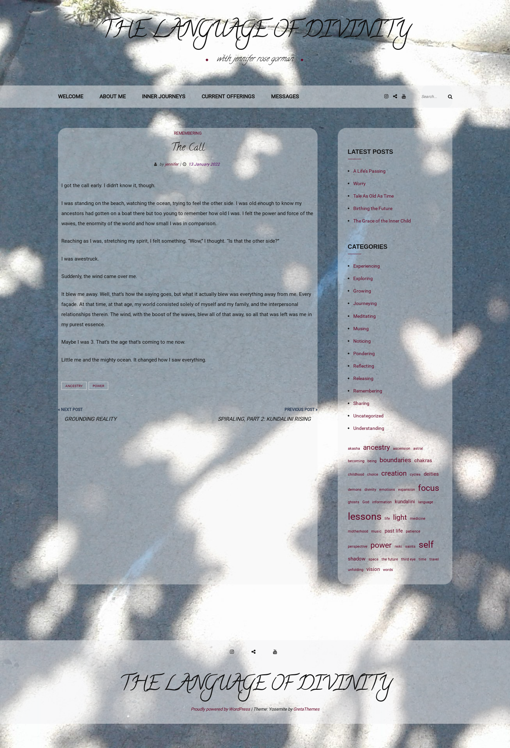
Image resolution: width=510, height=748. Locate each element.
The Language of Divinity (255, 44)
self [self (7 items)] (426, 569)
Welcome (70, 120)
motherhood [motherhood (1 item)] (358, 555)
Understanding (368, 452)
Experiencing (366, 290)
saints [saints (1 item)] (410, 571)
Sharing (361, 427)
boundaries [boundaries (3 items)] (395, 484)
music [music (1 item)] (376, 555)
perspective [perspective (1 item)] (357, 571)
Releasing (363, 402)
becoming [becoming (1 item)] (356, 485)
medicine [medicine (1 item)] (417, 543)
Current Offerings (228, 120)
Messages (285, 120)
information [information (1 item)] (382, 526)
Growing (362, 315)
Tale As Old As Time (373, 220)
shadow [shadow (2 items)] (356, 583)
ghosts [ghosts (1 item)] (353, 526)
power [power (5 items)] (381, 569)
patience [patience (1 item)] (413, 555)
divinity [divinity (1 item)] (370, 514)
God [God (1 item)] (365, 526)
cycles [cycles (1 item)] (415, 499)
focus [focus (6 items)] (428, 512)
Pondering (364, 377)
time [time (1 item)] (422, 583)
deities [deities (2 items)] (431, 498)
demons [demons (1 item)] (354, 514)
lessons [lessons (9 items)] (365, 540)
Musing (361, 352)
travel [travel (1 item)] (434, 583)
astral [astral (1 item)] (418, 473)
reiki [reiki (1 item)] (398, 571)
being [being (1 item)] (372, 485)
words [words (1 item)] (388, 594)
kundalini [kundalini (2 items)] (405, 526)
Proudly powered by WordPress (221, 733)
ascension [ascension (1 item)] (401, 473)
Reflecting (363, 390)
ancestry (74, 410)
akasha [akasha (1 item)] (354, 473)
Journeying (365, 327)
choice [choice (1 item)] (372, 499)
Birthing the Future (372, 232)
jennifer (171, 188)
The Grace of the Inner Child (382, 245)
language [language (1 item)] (425, 526)
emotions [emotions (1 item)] (387, 514)
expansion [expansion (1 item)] (406, 514)
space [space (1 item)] (373, 583)
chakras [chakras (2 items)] (423, 485)
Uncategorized (368, 440)
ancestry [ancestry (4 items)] (376, 471)
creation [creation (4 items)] (394, 497)
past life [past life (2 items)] (394, 555)
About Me (112, 120)
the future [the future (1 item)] (390, 583)
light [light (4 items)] (400, 541)
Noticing (362, 365)
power (98, 410)
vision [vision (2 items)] (373, 593)
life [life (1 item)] (387, 543)
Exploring (363, 302)
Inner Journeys (163, 120)
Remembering (188, 157)
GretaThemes (306, 733)
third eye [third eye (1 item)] (408, 583)
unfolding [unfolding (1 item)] (355, 594)
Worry (359, 207)
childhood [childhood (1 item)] (356, 499)
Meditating (364, 340)
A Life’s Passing (369, 195)
